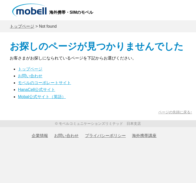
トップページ (22, 26)
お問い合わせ (30, 76)
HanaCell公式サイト (36, 89)
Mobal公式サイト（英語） (42, 97)
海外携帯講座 (144, 135)
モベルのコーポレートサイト (44, 83)
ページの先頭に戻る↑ (175, 112)
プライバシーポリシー (105, 135)
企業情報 (40, 135)
